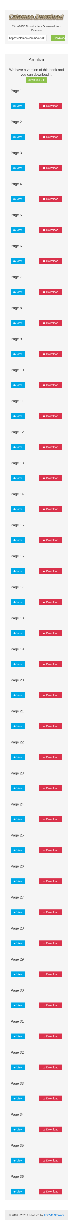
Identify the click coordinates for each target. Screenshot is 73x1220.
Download (59, 38)
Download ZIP (36, 79)
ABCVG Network (54, 1215)
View (17, 105)
